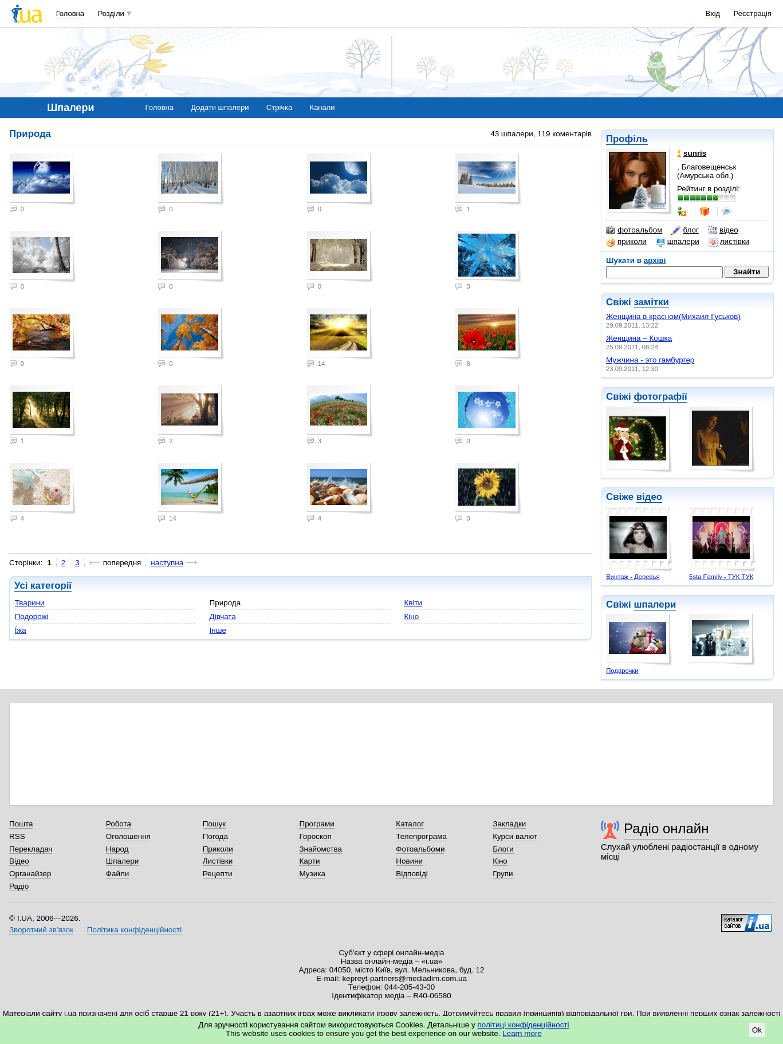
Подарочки (622, 670)
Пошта (21, 824)
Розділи (111, 13)
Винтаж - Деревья (632, 576)
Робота (118, 824)
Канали (322, 107)
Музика (312, 873)
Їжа (20, 630)
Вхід (713, 13)
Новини (409, 861)
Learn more (522, 1033)
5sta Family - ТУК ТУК (721, 576)
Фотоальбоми (420, 849)
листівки (729, 241)
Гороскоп (315, 836)
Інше (218, 630)
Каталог (410, 824)
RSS (17, 836)
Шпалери (122, 861)
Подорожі (32, 616)
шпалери (677, 241)
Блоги (503, 849)
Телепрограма (421, 836)
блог (684, 230)
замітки (651, 302)
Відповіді (412, 873)
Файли (117, 873)
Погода (215, 836)
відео (723, 230)
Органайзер (30, 873)
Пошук (214, 824)
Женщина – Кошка (639, 338)
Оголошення (128, 836)
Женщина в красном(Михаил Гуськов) (673, 316)
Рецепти (218, 873)
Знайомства (320, 849)
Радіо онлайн (666, 828)
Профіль (627, 138)
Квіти (413, 602)
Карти (309, 861)
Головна (70, 13)
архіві (655, 260)
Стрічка (279, 107)
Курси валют (515, 836)
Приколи (218, 849)
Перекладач (30, 849)
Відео (19, 861)
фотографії (660, 396)
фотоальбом (634, 230)
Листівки (218, 861)
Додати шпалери (220, 107)
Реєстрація (753, 13)
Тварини (30, 602)
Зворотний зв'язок (41, 929)
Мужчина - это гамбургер (650, 360)
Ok (757, 1030)
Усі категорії (43, 585)
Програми (316, 824)
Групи (503, 873)
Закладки (509, 824)
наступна (167, 562)
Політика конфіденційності (134, 929)
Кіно (411, 616)
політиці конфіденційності (523, 1025)
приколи (626, 241)
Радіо (19, 886)
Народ (117, 849)
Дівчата (223, 616)
